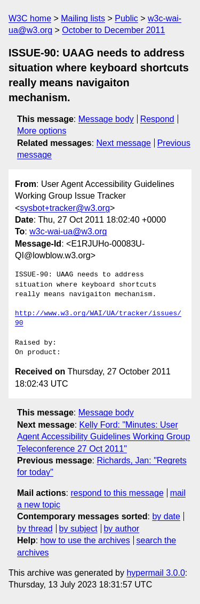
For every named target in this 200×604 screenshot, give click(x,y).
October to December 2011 (113, 30)
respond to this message (116, 492)
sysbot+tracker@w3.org (65, 208)
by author (121, 528)
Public (126, 18)
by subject (78, 528)
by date (166, 516)
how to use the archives (85, 540)
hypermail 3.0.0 (155, 572)
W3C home (30, 18)
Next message (124, 143)
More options (42, 130)
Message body (106, 119)
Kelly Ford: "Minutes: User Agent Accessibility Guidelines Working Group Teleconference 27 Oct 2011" (103, 436)
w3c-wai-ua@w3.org (68, 231)
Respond (157, 119)
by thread (35, 528)
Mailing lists (83, 18)
